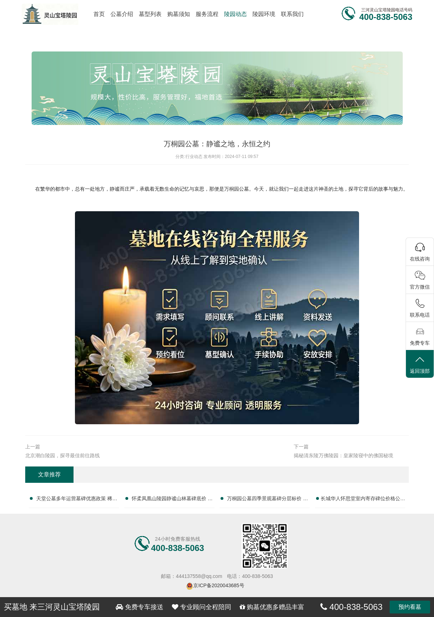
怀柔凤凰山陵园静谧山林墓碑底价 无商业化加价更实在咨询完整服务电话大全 (172, 500)
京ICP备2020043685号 (218, 585)
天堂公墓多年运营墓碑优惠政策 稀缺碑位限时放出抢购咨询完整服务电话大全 (76, 500)
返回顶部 (420, 364)
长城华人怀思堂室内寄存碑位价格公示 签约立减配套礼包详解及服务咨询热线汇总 (363, 500)
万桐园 (231, 189)
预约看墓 (409, 607)
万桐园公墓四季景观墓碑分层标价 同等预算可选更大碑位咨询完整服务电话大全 (267, 500)
